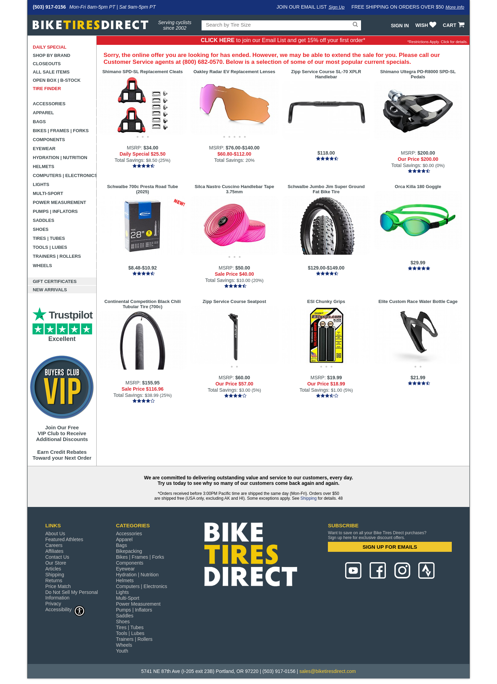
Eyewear (44, 148)
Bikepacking (129, 551)
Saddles (43, 220)
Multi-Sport (48, 193)
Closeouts (47, 63)
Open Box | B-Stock (56, 80)
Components (49, 139)
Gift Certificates (55, 281)
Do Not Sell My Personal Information (71, 594)
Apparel (43, 112)
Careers (53, 545)
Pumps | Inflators (55, 211)
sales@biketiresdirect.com (327, 671)
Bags (39, 121)
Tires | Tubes (49, 238)
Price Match (58, 586)
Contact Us (57, 557)
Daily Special (50, 47)
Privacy (53, 603)
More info (455, 7)
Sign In (400, 25)
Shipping (309, 498)
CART (454, 25)
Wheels (42, 265)
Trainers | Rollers (57, 256)
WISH (427, 25)
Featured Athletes (64, 539)
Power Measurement (59, 202)
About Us (55, 533)
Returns (53, 580)
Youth (122, 651)
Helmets (43, 166)
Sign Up (336, 7)
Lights (41, 184)
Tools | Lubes (50, 247)
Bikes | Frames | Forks (61, 130)
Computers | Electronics (65, 175)
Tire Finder (47, 88)
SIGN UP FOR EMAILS (390, 547)
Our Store (55, 563)
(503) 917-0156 (49, 7)
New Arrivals (50, 289)
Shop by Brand (51, 55)
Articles (53, 568)
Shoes (41, 229)
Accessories (49, 103)
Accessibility (65, 609)
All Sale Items (51, 72)
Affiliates (54, 551)
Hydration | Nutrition (60, 157)
